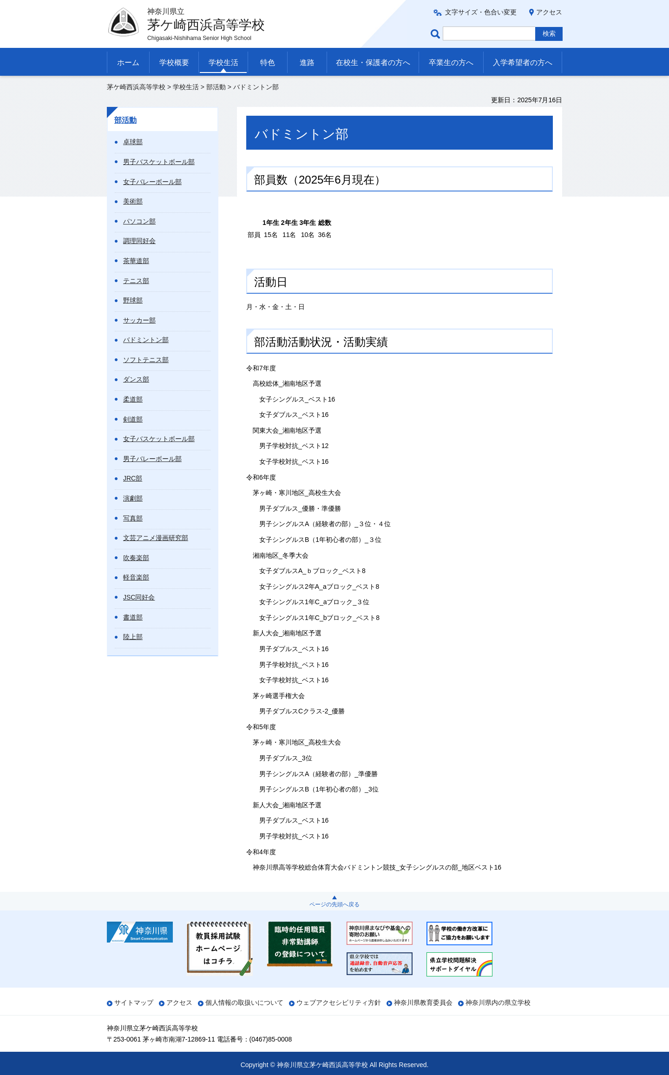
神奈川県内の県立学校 (498, 1002)
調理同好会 (139, 240)
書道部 (133, 617)
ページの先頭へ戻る (334, 904)
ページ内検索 (437, 33)
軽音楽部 (136, 577)
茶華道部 (136, 260)
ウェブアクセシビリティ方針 (338, 1002)
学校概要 (174, 62)
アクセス (549, 12)
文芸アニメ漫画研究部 (155, 537)
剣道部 (133, 419)
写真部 (133, 518)
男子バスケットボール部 (159, 161)
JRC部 (132, 478)
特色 (267, 62)
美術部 (133, 201)
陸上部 (133, 636)
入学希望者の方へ (522, 62)
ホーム (128, 62)
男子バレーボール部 (152, 458)
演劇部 (133, 498)
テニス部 (136, 280)
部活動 (216, 87)
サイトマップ (133, 1002)
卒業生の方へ (451, 62)
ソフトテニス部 (146, 359)
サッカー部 (139, 320)
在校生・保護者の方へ (373, 62)
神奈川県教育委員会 (423, 1002)
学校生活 (223, 62)
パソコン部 (139, 221)
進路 (307, 62)
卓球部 (133, 141)
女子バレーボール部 (152, 181)
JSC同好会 (139, 597)
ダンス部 (136, 379)
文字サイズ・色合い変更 (481, 12)
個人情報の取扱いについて (244, 1002)
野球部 (133, 300)
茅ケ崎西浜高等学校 (136, 87)
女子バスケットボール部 (159, 438)
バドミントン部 (146, 339)
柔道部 (133, 399)
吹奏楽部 (136, 557)
